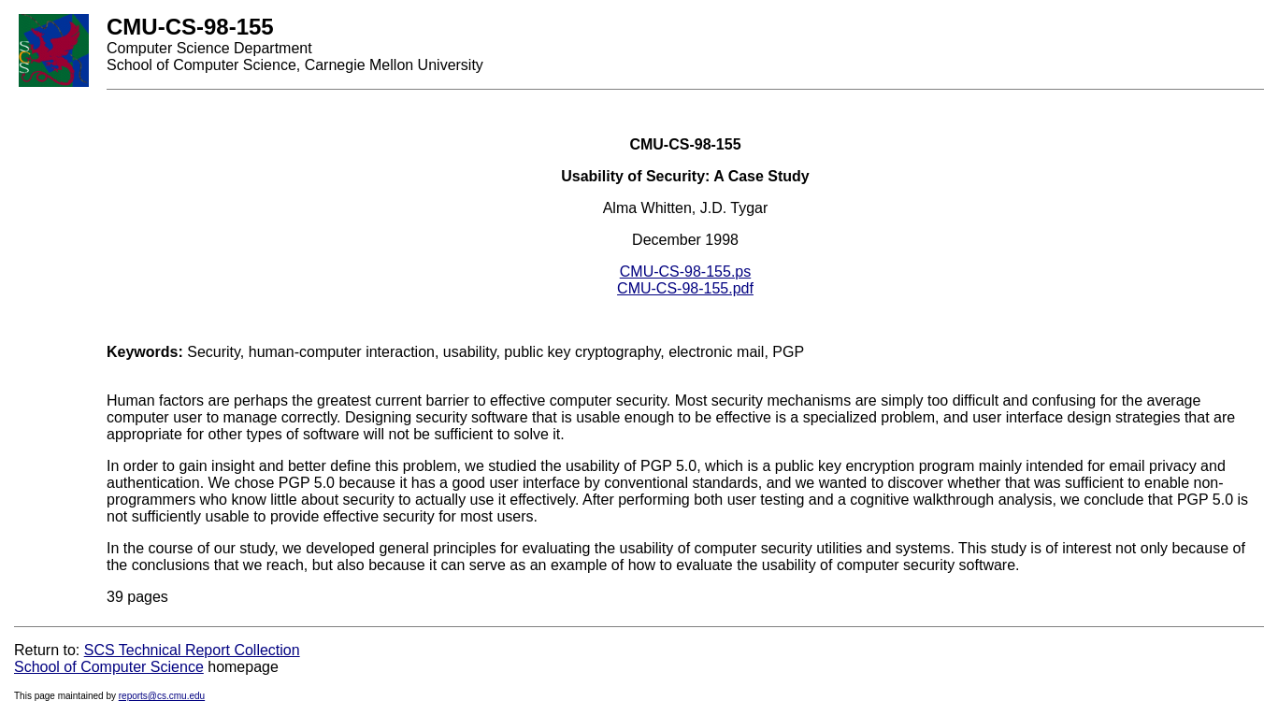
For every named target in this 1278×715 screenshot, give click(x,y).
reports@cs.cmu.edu (162, 696)
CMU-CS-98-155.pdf (685, 288)
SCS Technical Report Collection (192, 650)
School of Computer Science (109, 667)
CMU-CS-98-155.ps (685, 271)
